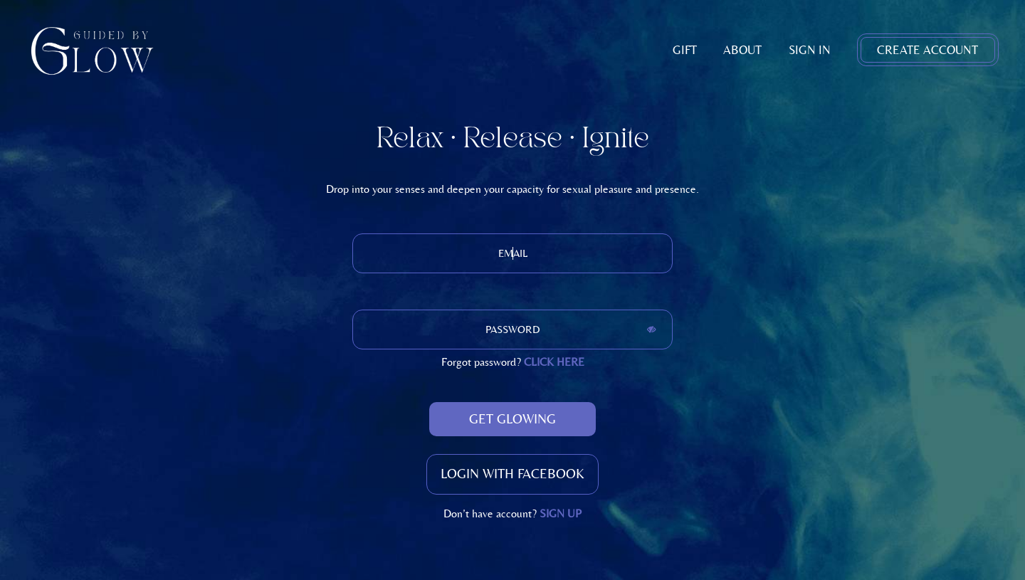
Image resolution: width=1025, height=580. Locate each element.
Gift (685, 50)
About (742, 50)
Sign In (810, 50)
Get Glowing (512, 419)
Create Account (927, 50)
